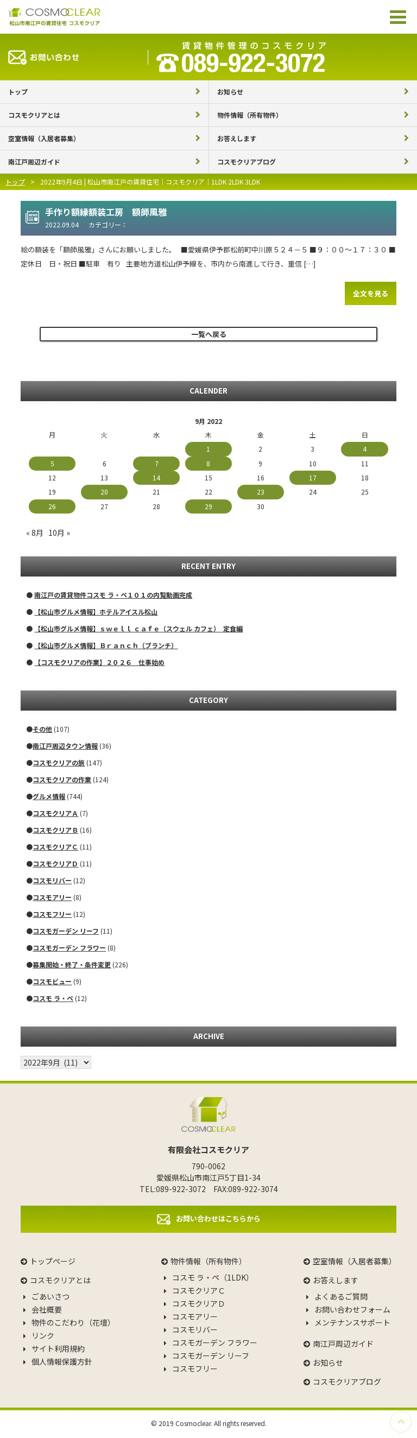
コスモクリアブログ (246, 161)
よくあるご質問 (341, 1296)
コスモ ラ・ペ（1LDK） (213, 1277)
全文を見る (370, 293)
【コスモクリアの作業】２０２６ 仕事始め (99, 662)
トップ (18, 91)
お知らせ (230, 91)
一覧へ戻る (208, 334)
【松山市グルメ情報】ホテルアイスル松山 (95, 611)
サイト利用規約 (58, 1348)
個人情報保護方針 (61, 1361)
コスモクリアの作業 (62, 779)
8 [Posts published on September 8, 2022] (208, 463)
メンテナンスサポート (352, 1322)
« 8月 (34, 532)
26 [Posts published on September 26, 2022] (52, 506)
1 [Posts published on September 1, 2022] (208, 448)
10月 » (59, 532)
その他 (42, 728)
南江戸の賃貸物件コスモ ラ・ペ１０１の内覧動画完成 (113, 594)
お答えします (236, 138)
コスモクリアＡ (55, 813)
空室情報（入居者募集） (44, 138)
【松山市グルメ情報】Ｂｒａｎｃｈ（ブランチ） (106, 645)
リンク (42, 1335)
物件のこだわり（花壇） (73, 1322)
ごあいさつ (50, 1296)
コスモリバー (52, 880)
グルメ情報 (49, 796)
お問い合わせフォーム (352, 1309)
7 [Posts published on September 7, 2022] (157, 463)
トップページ (52, 1261)
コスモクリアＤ (55, 863)
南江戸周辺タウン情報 (65, 745)
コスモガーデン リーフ (66, 930)
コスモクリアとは (34, 114)
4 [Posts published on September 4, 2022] (365, 448)
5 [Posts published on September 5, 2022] (52, 463)
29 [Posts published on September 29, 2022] (208, 506)
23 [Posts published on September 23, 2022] (260, 491)
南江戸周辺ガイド (34, 161)
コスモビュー (52, 981)
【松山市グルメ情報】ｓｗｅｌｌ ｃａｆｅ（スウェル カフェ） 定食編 (138, 628)
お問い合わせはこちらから (218, 1218)
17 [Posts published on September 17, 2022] (313, 477)
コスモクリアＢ (55, 829)
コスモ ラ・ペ (53, 998)
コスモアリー (52, 897)
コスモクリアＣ (55, 846)
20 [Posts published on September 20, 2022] (104, 491)
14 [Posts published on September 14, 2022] (156, 477)
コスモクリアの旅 (59, 762)
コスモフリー (52, 913)
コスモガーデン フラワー (69, 947)
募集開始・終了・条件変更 (72, 964)
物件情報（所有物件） (249, 114)
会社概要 (46, 1309)
